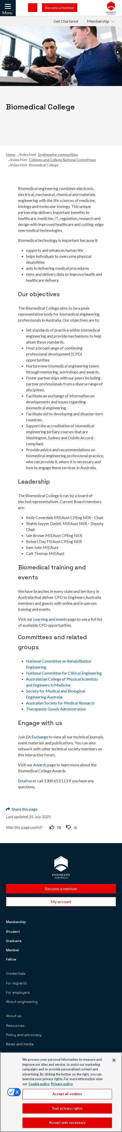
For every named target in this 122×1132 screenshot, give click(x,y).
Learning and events (50, 619)
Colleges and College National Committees (62, 160)
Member (12, 950)
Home (10, 154)
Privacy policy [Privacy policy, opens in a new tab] (62, 1086)
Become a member (59, 7)
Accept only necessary (67, 1125)
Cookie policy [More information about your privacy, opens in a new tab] (39, 1086)
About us (14, 1016)
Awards (39, 764)
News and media (20, 1044)
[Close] (114, 1062)
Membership (16, 922)
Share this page (22, 809)
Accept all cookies (67, 1096)
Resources (15, 1025)
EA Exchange (37, 736)
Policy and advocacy (23, 1035)
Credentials (16, 973)
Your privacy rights (67, 1110)
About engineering (22, 1001)
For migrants (16, 983)
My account (61, 901)
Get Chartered (66, 21)
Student (13, 931)
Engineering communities (58, 154)
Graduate (14, 941)
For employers (18, 992)
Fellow (11, 959)
